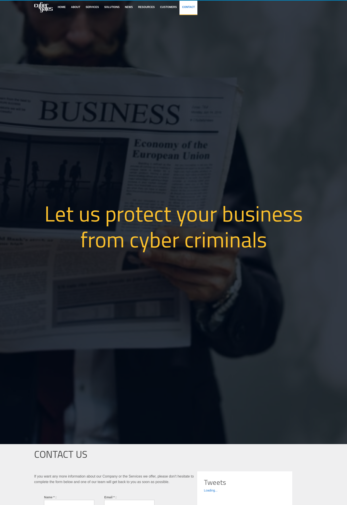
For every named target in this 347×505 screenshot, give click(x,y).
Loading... (211, 490)
